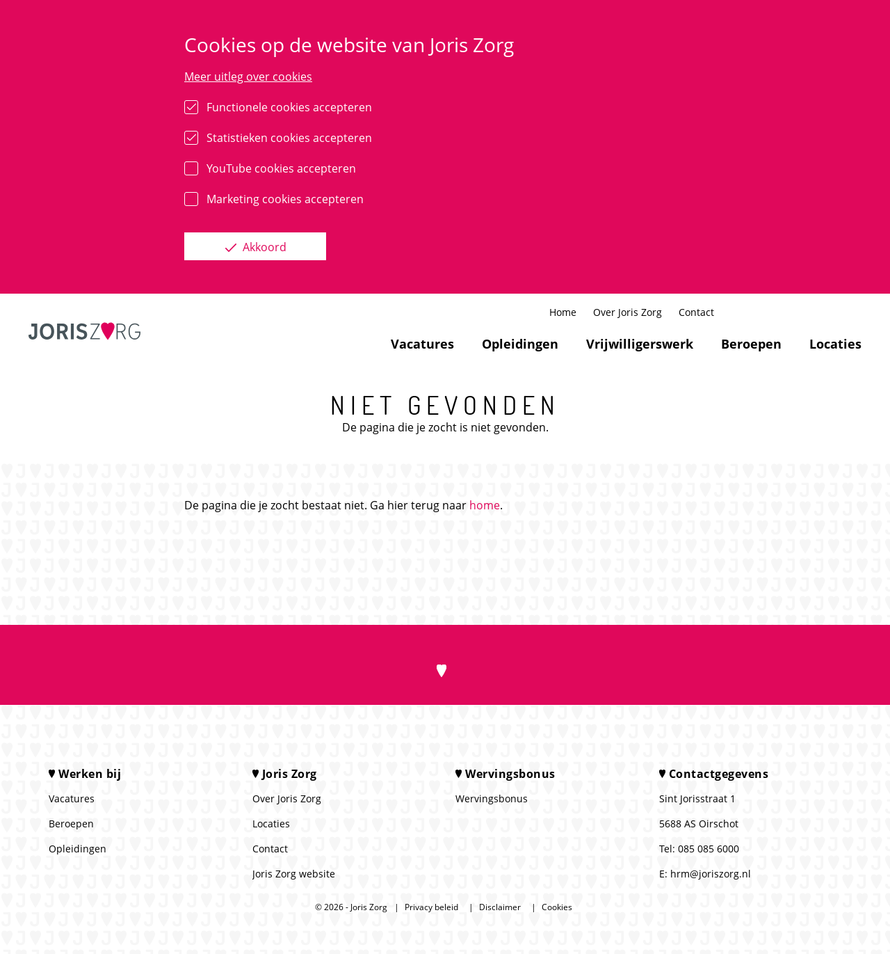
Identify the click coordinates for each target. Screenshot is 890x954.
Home (562, 312)
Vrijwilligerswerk (639, 343)
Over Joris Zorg (627, 312)
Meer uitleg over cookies (248, 76)
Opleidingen (520, 343)
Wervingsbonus (491, 798)
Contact (696, 312)
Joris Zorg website (293, 873)
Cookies (557, 907)
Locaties (835, 343)
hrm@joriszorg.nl (710, 873)
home (484, 505)
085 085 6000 (708, 848)
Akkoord (263, 247)
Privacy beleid (431, 907)
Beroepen (751, 343)
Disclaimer (500, 907)
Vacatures (422, 343)
